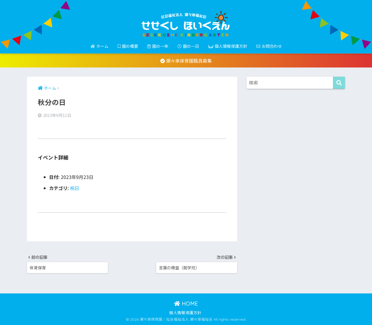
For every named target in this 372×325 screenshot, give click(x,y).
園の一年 (157, 46)
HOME (186, 303)
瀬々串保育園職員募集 (186, 60)
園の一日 (188, 46)
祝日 (74, 188)
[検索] (339, 83)
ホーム (99, 46)
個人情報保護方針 (227, 46)
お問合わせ (269, 46)
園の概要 (128, 46)
